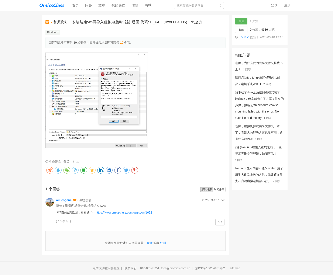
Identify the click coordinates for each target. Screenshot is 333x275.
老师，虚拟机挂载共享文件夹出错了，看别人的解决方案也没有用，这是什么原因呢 (259, 132)
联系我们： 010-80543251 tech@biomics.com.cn (157, 268)
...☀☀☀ (243, 37)
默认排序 (207, 189)
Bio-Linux (53, 32)
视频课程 (118, 5)
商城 (148, 5)
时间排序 (219, 189)
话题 (134, 5)
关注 (241, 21)
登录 (274, 5)
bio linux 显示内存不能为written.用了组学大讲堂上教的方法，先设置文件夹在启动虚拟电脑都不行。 (259, 175)
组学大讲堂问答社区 (106, 268)
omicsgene (64, 200)
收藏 (241, 29)
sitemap (235, 268)
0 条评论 (53, 161)
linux (75, 161)
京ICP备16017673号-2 (210, 268)
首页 (77, 5)
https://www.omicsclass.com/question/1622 (124, 212)
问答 (88, 5)
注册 (287, 5)
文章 (101, 5)
